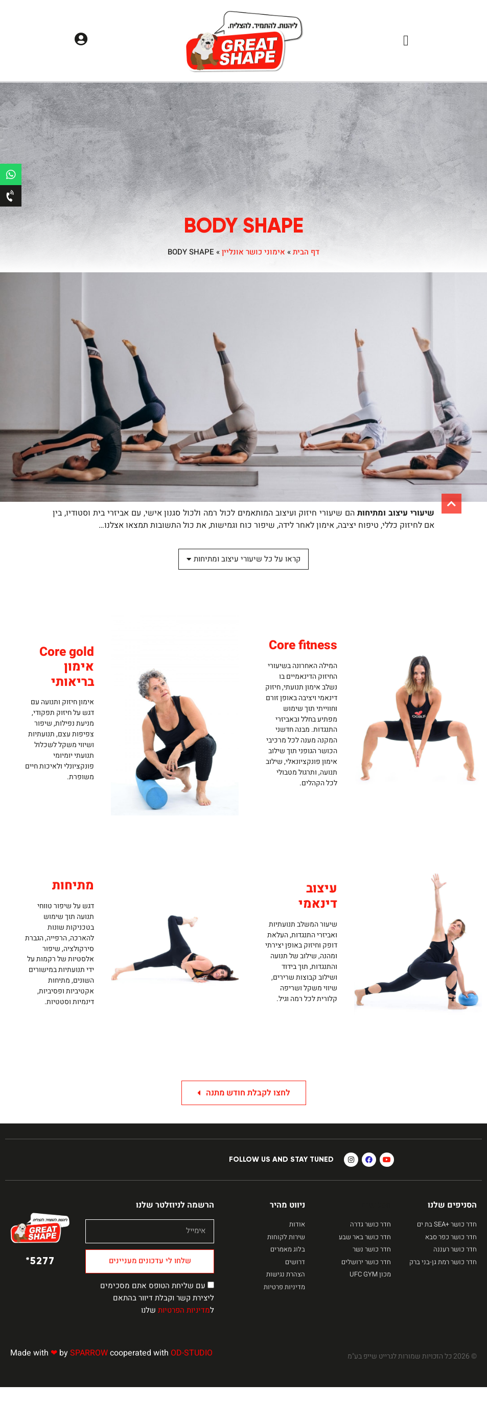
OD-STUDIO (192, 1373)
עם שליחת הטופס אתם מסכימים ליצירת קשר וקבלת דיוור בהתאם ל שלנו (157, 1318)
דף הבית (306, 252)
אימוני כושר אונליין (253, 252)
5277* (40, 1280)
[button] (406, 41)
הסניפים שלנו (452, 1225)
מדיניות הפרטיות (184, 1330)
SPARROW (89, 1373)
